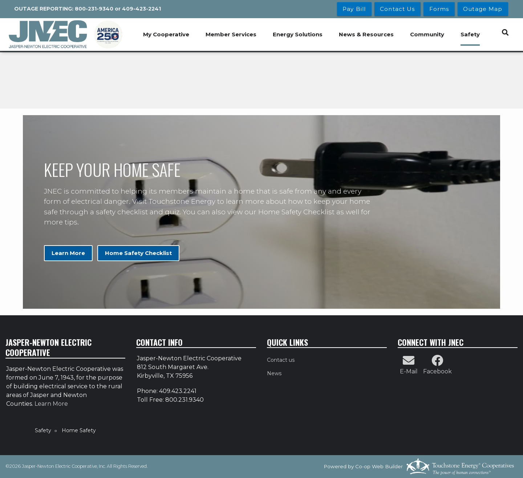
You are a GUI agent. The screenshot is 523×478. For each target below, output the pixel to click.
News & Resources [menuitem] (366, 34)
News (274, 373)
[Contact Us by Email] (408, 362)
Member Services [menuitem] (231, 34)
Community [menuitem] (427, 34)
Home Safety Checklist (138, 253)
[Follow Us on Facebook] (437, 362)
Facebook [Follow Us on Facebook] (437, 371)
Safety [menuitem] (470, 34)
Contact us (281, 360)
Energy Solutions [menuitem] (298, 34)
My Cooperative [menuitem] (166, 34)
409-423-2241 (141, 8)
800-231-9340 (94, 8)
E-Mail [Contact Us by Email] (409, 371)
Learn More (68, 253)
